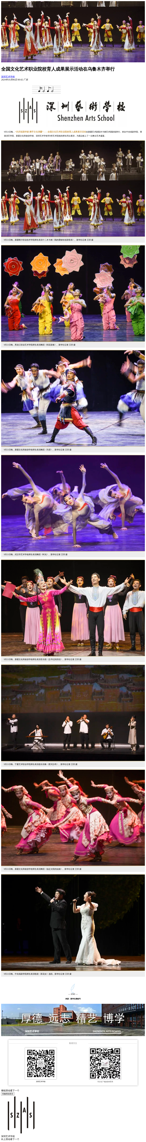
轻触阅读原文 (7, 1094)
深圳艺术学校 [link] (8, 1136)
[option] (25, 79)
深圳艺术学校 (8, 76)
